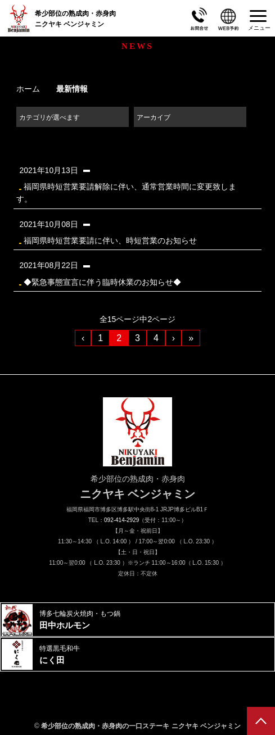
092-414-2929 (121, 520)
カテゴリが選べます (49, 117)
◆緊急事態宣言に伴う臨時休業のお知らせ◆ (131, 272)
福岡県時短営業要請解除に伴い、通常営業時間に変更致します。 (131, 184)
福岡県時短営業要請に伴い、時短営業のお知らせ (131, 231)
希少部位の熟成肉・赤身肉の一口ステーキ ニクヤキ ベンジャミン (141, 726)
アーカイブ (153, 117)
